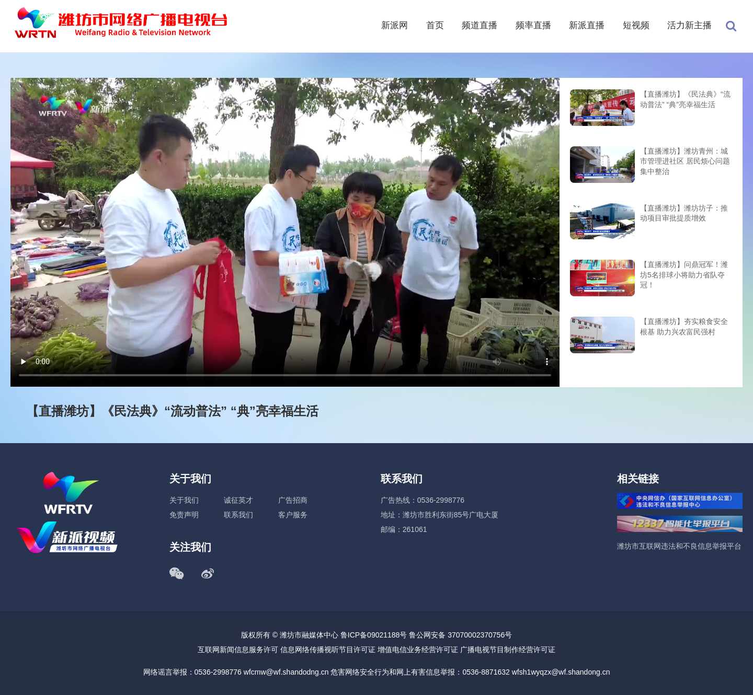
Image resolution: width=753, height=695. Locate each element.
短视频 (636, 25)
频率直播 (533, 25)
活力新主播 (689, 25)
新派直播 (586, 25)
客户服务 (292, 515)
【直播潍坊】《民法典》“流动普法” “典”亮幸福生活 (685, 99)
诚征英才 (238, 500)
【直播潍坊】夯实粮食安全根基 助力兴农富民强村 (684, 326)
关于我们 (184, 500)
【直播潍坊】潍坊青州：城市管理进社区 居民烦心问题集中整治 (685, 161)
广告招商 (292, 500)
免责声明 (184, 515)
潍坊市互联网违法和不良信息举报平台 (679, 546)
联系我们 (238, 515)
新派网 (394, 25)
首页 (435, 25)
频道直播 (479, 25)
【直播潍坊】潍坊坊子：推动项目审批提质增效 (684, 213)
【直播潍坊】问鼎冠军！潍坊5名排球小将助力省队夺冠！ (684, 274)
